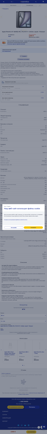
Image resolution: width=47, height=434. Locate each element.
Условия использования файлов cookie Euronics (15, 219)
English (8, 206)
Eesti (5, 206)
